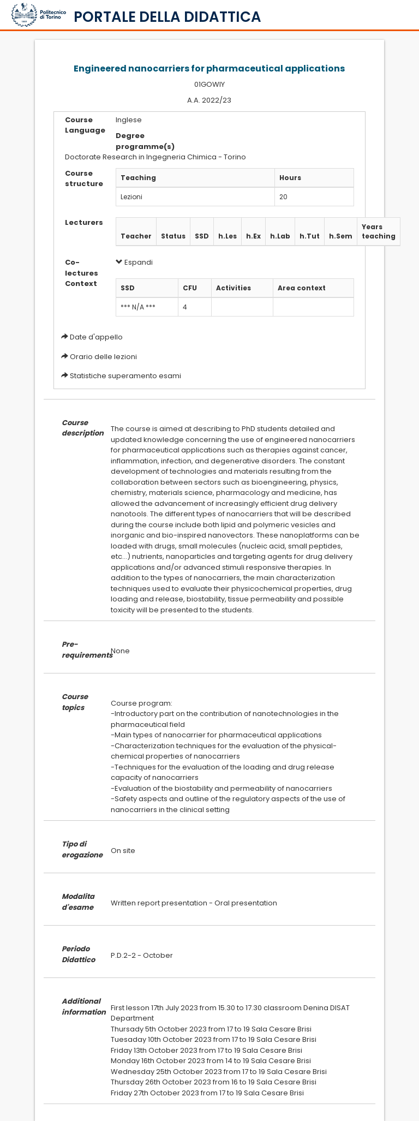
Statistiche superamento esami (125, 376)
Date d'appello (96, 337)
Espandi (134, 262)
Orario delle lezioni (103, 356)
